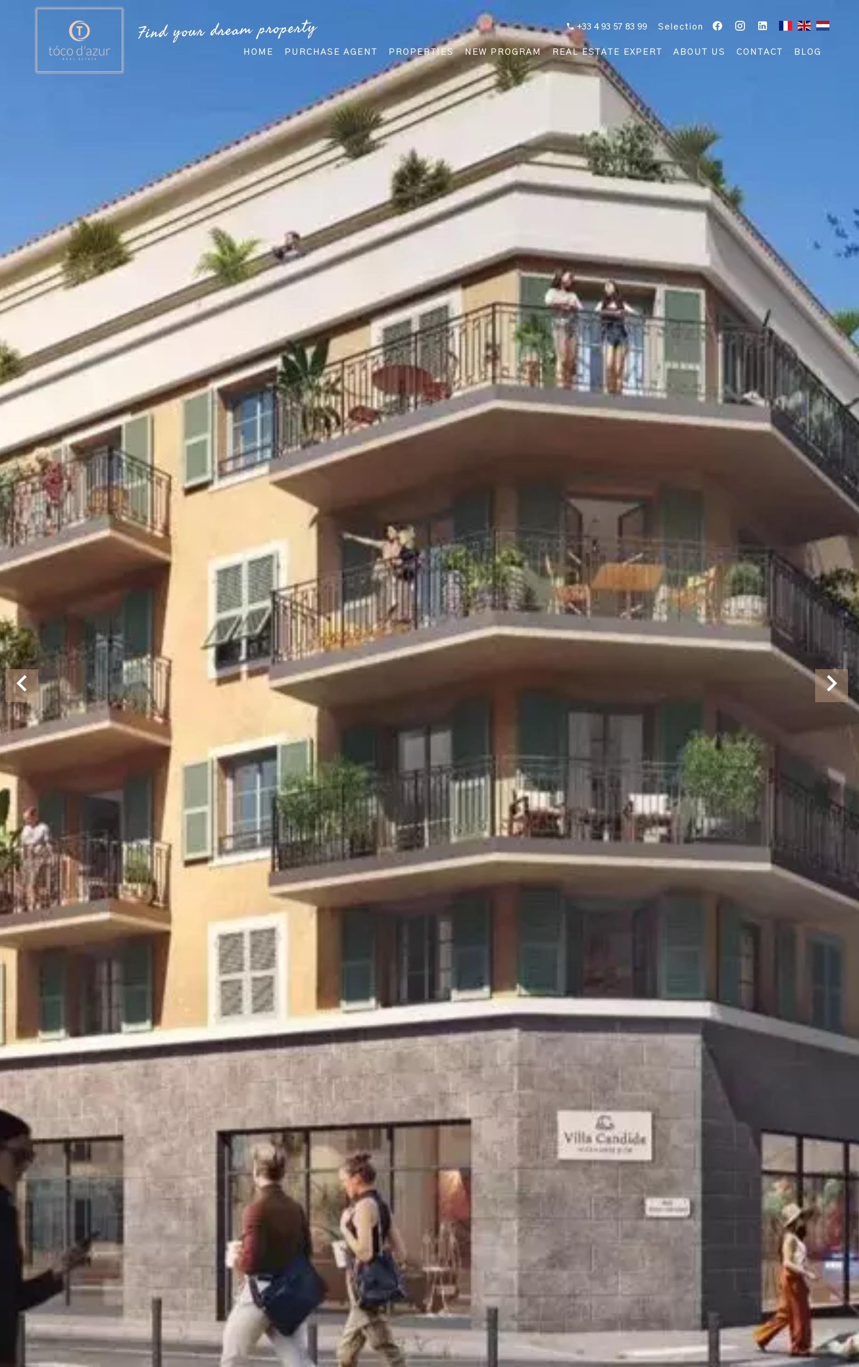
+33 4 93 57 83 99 (611, 28)
